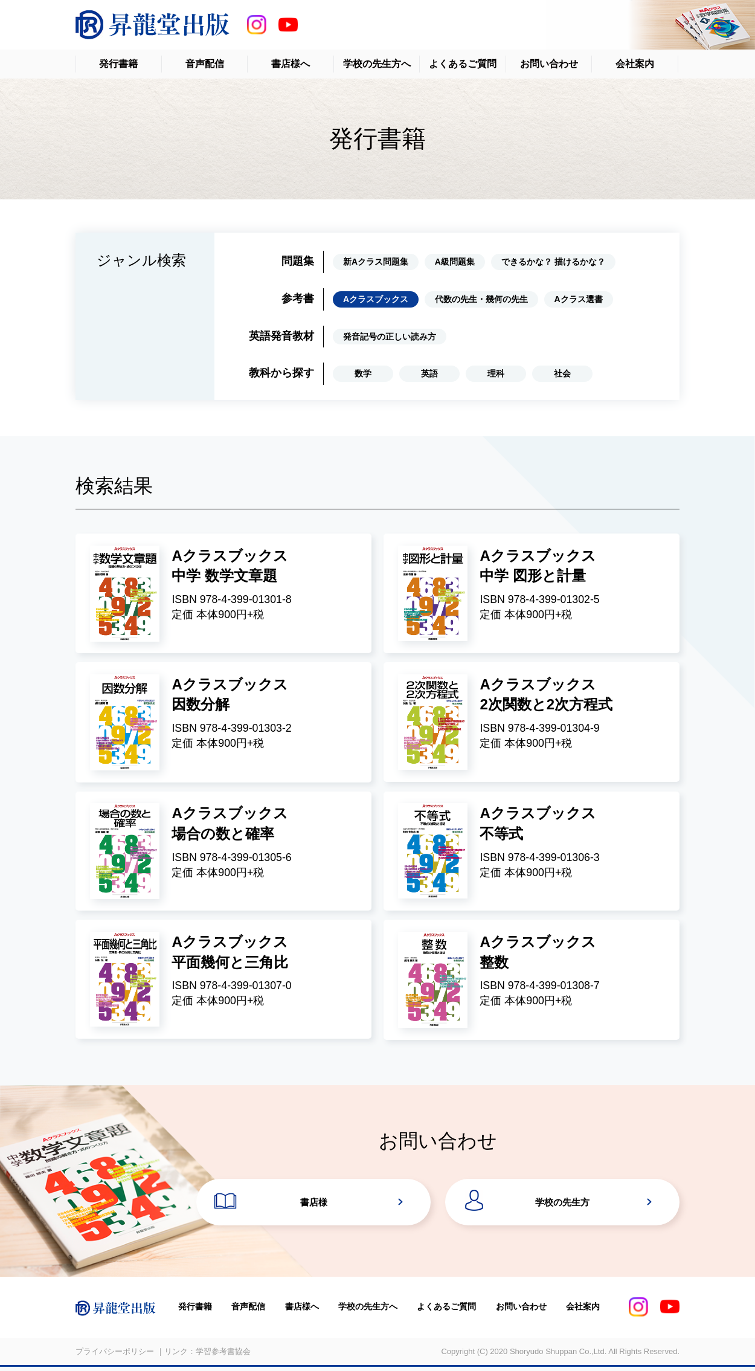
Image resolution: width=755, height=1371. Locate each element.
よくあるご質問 (462, 64)
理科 (495, 373)
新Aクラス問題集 (375, 261)
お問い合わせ (549, 64)
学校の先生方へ (377, 64)
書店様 (313, 1205)
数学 (363, 373)
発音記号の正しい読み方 (389, 336)
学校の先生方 (562, 1205)
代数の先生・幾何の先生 (481, 299)
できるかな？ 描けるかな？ (553, 261)
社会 (562, 373)
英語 (429, 373)
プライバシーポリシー (115, 1355)
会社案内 (634, 64)
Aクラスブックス (375, 299)
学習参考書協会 (223, 1355)
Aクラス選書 (578, 299)
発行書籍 (118, 64)
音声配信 (204, 64)
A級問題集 (455, 261)
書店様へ (290, 64)
